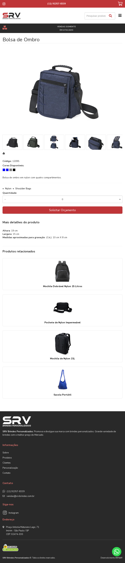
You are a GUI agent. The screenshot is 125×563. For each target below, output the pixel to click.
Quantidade (9, 193)
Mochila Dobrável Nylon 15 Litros (62, 286)
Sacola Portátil (62, 394)
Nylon (8, 188)
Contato (7, 473)
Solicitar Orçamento (62, 210)
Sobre (6, 452)
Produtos (7, 457)
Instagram (14, 512)
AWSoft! (118, 558)
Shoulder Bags (23, 188)
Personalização (10, 467)
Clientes (7, 462)
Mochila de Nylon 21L (62, 358)
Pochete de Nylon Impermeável (62, 322)
